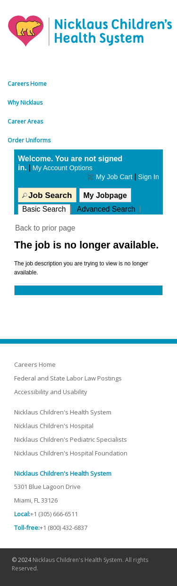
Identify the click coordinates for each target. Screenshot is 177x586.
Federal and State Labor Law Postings (68, 378)
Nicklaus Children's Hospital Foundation (70, 453)
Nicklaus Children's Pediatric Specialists (70, 439)
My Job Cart (114, 177)
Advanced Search (106, 209)
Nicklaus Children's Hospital (53, 425)
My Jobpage (105, 195)
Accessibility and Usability (50, 392)
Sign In (148, 177)
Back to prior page (45, 228)
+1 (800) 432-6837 (63, 527)
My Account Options (63, 168)
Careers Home (27, 84)
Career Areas (25, 121)
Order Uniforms (29, 140)
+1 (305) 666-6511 (54, 514)
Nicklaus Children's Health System (62, 412)
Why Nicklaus (25, 103)
